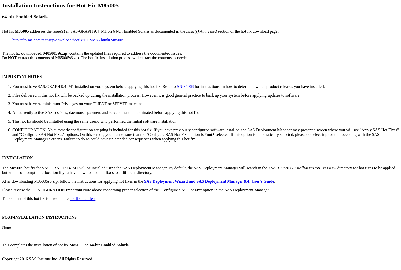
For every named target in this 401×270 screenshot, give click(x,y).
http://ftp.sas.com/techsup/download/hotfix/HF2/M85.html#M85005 (68, 40)
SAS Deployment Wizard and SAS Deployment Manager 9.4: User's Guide (209, 181)
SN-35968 (185, 86)
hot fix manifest (82, 198)
